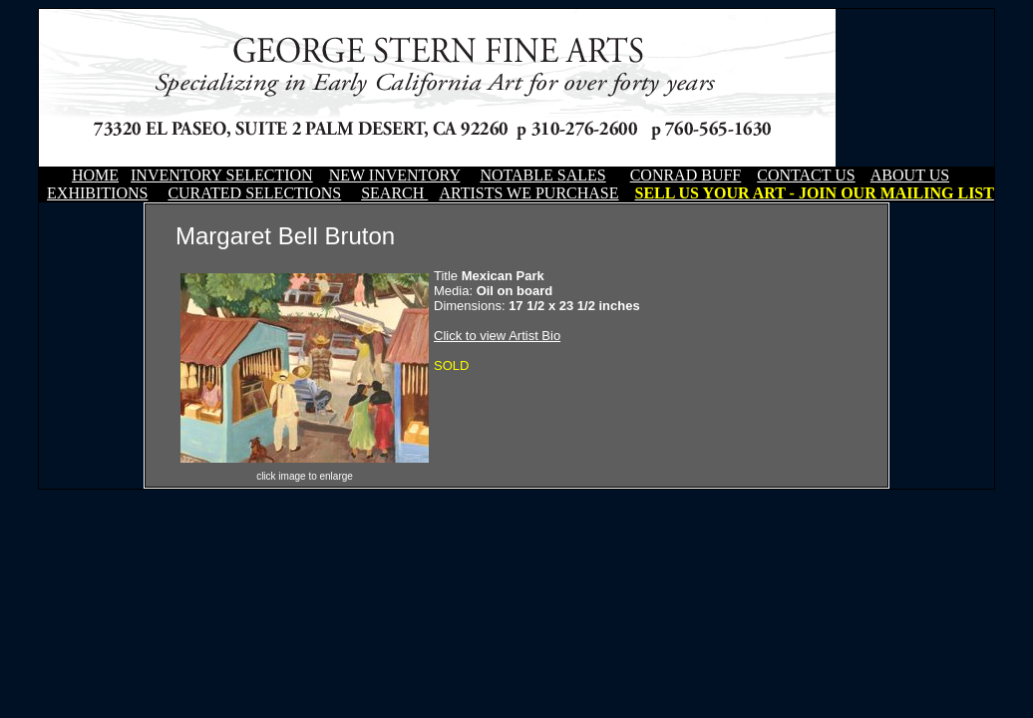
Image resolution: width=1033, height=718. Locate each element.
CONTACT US (806, 175)
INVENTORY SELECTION (222, 175)
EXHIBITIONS (97, 192)
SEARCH (394, 192)
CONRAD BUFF (686, 175)
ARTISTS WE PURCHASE (528, 192)
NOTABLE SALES (542, 175)
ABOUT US (909, 175)
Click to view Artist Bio (497, 335)
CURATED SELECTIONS (254, 192)
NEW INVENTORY (395, 175)
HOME (95, 175)
